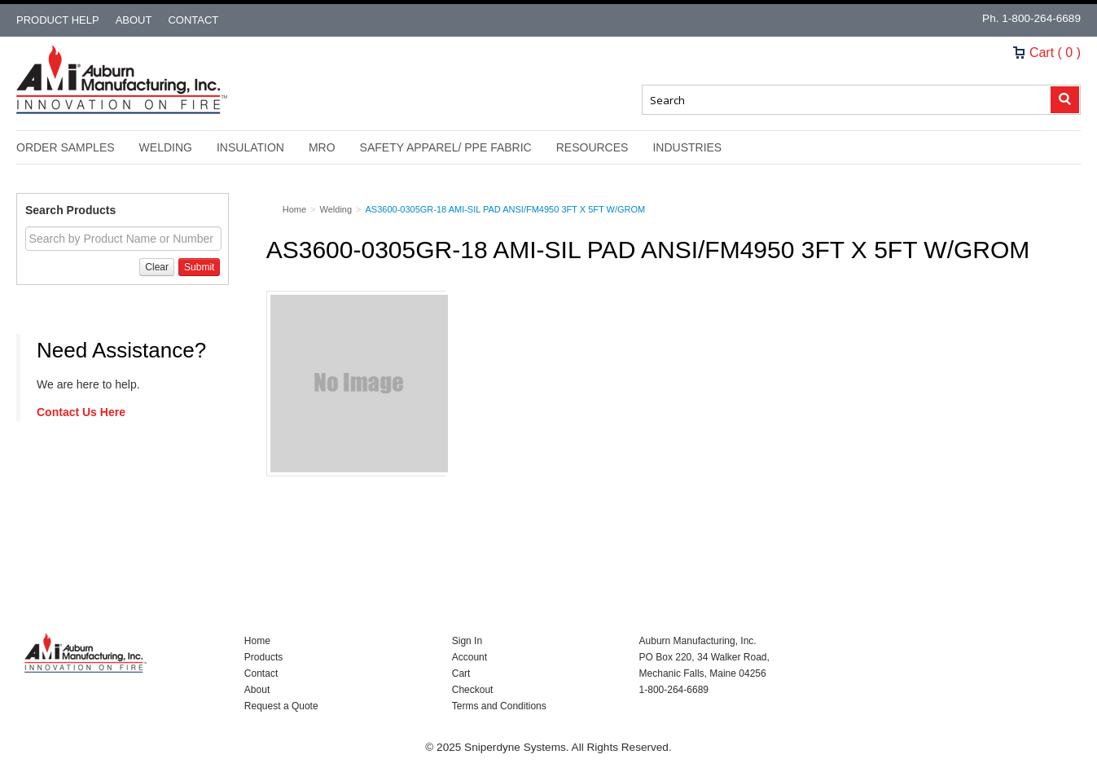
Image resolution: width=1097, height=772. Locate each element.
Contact (193, 20)
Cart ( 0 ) (1047, 52)
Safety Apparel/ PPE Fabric (446, 147)
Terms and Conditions (499, 706)
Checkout (473, 689)
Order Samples (65, 147)
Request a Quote (281, 706)
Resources (592, 147)
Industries (687, 147)
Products (263, 657)
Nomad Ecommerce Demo (121, 79)
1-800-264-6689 (1041, 18)
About (134, 20)
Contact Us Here (81, 412)
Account (469, 657)
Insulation (250, 147)
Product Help (57, 20)
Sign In (467, 641)
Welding (165, 147)
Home (257, 641)
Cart (461, 673)
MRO (322, 147)
